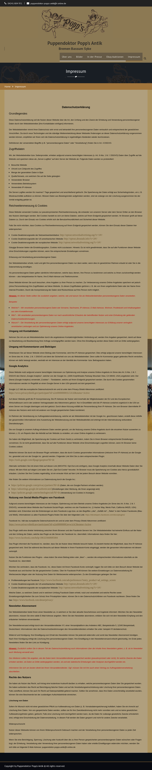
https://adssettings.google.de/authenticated (31, 489)
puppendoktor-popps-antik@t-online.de (48, 3)
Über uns (67, 56)
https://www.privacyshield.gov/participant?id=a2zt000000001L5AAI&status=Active (49, 393)
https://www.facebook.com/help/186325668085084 (33, 537)
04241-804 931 (15, 3)
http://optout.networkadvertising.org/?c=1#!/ (81, 235)
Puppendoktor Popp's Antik (75, 43)
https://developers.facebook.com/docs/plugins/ (105, 515)
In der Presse (94, 56)
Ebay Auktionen (115, 56)
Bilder (79, 56)
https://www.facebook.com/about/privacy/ (33, 600)
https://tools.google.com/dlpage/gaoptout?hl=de (31, 460)
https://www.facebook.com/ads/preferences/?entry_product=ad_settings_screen (77, 580)
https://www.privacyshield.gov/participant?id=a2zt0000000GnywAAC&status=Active (50, 524)
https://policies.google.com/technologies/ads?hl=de (35, 492)
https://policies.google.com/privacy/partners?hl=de (35, 485)
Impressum (134, 56)
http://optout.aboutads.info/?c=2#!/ (80, 238)
